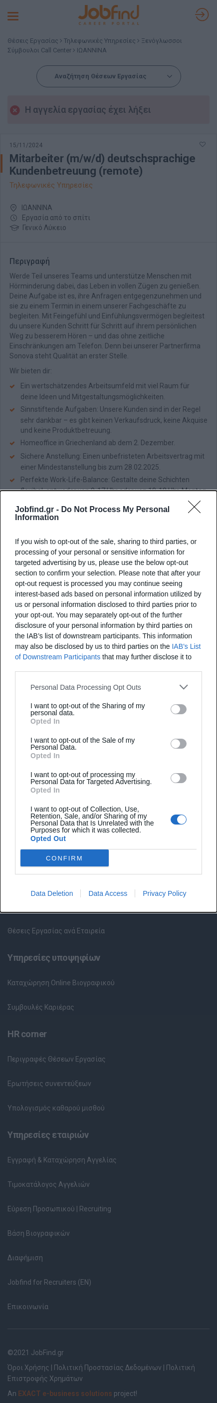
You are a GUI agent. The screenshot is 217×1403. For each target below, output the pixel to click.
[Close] (197, 510)
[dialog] (108, 701)
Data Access (107, 893)
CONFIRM (64, 857)
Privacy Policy (164, 893)
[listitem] (108, 687)
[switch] (179, 709)
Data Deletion (52, 893)
